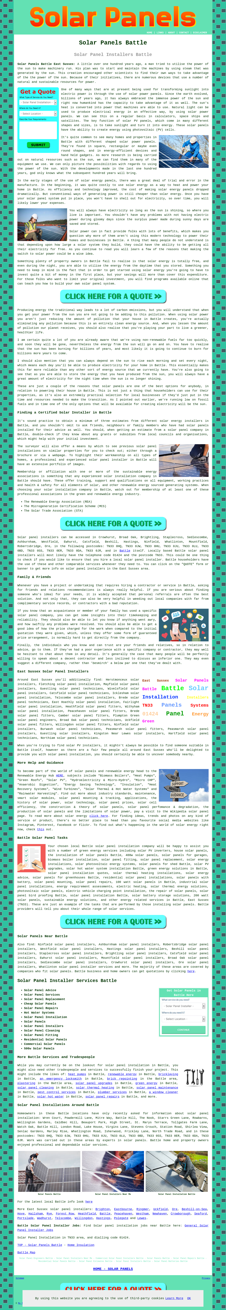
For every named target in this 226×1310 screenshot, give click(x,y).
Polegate (121, 1218)
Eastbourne (123, 1209)
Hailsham (35, 1213)
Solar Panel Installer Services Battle (67, 980)
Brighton (102, 1209)
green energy (146, 1083)
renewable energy (122, 1074)
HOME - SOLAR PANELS (113, 1269)
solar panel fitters (103, 706)
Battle (124, 550)
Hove (21, 1213)
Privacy (206, 1278)
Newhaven (159, 1213)
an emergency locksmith (61, 1078)
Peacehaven (123, 1213)
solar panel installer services (86, 967)
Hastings (103, 1218)
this (40, 829)
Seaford (200, 1213)
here (191, 971)
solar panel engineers (36, 720)
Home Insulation (80, 1245)
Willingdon (84, 1218)
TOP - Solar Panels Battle (39, 1245)
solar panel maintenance (157, 1087)
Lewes (141, 1218)
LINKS (160, 32)
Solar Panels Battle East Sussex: (46, 64)
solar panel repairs (102, 1096)
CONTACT (184, 32)
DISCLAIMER (200, 32)
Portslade (25, 1218)
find (30, 944)
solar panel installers (70, 1209)
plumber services (112, 1092)
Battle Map (26, 1252)
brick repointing (122, 1078)
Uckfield (160, 1209)
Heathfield (87, 1213)
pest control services (57, 1092)
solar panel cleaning (35, 1087)
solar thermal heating (95, 1087)
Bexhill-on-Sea (194, 1209)
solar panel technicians (78, 729)
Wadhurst (44, 1218)
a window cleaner (163, 1092)
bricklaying (168, 1074)
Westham (142, 1213)
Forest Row (65, 1213)
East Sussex (37, 1209)
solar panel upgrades (94, 1083)
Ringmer (142, 1209)
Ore (174, 1209)
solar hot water (50, 1096)
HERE (59, 775)
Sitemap (20, 1278)
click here (98, 816)
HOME (149, 32)
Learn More (174, 1298)
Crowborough (180, 1213)
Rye (49, 1213)
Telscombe (63, 1218)
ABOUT (171, 32)
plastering (26, 1083)
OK (189, 1298)
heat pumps (77, 1074)
